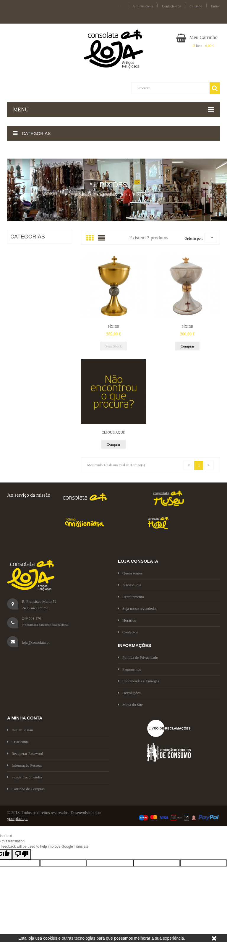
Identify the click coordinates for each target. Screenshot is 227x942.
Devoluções (129, 693)
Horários (127, 620)
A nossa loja (129, 585)
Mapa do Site (130, 704)
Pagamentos (129, 669)
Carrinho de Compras (26, 789)
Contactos (128, 632)
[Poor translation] (21, 854)
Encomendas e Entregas (138, 681)
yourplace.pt (17, 818)
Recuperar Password (25, 753)
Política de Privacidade (138, 657)
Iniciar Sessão (20, 730)
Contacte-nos (171, 6)
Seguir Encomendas (24, 777)
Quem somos (130, 573)
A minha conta (142, 6)
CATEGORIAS (27, 237)
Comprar (187, 346)
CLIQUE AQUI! (113, 432)
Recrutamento (131, 596)
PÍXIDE (113, 327)
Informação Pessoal (24, 765)
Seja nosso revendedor (137, 608)
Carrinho (195, 6)
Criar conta (18, 742)
